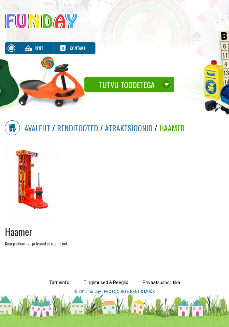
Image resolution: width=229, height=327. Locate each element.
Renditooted (77, 128)
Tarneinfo (59, 282)
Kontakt (78, 48)
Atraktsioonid (128, 128)
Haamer (172, 128)
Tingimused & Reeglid (106, 282)
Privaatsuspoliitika (161, 282)
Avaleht (37, 128)
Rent (39, 48)
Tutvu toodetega (127, 84)
